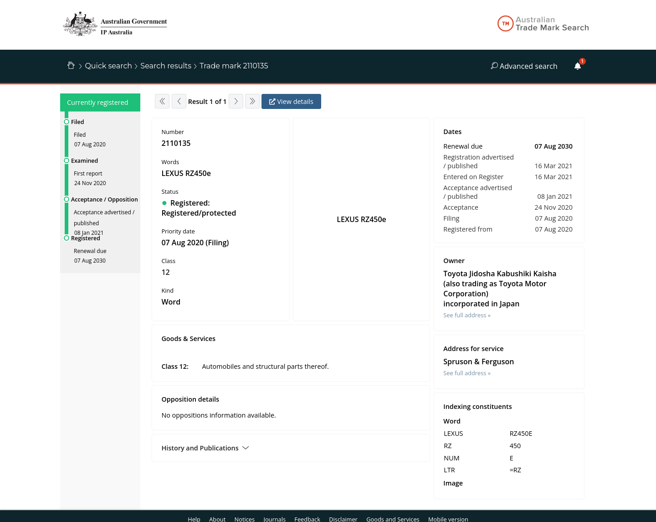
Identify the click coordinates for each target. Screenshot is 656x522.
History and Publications (205, 448)
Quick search (108, 66)
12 (165, 272)
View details (291, 101)
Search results (165, 66)
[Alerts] (578, 66)
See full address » (467, 315)
